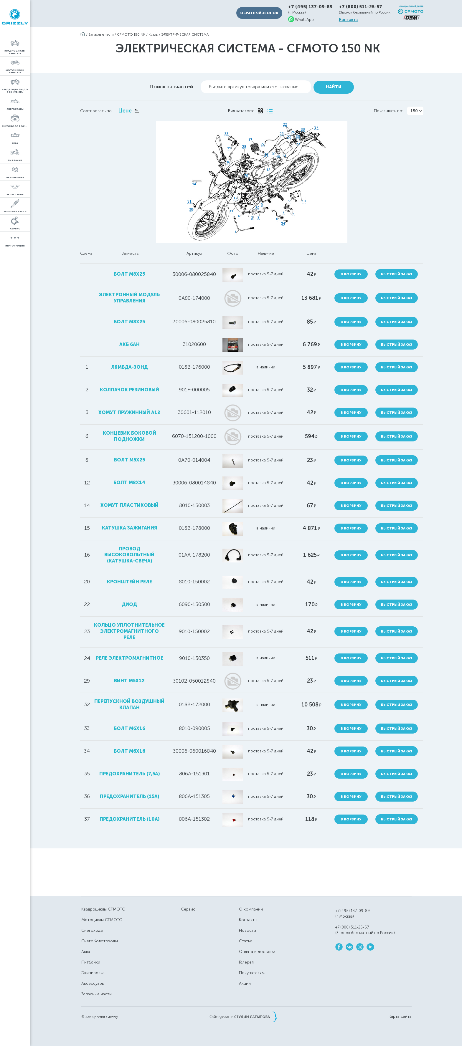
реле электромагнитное (129, 656)
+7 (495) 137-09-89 (310, 7)
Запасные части (101, 34)
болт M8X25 (129, 320)
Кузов (153, 34)
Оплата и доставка (257, 950)
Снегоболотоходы (99, 939)
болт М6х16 (129, 749)
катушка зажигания (129, 526)
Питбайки (90, 960)
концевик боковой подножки (129, 435)
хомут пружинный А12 (129, 411)
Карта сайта (400, 1015)
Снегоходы (92, 928)
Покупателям (252, 971)
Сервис (188, 907)
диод (129, 603)
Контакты (348, 20)
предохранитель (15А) (129, 795)
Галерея (246, 960)
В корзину (351, 273)
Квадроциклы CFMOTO (103, 907)
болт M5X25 (129, 458)
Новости (247, 928)
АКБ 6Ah (129, 343)
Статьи (245, 939)
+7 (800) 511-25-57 (360, 6)
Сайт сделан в (243, 1015)
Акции (245, 981)
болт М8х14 (129, 481)
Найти (333, 85)
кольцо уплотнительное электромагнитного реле (129, 630)
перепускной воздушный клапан (129, 703)
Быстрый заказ (397, 273)
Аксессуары (93, 981)
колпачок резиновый (129, 388)
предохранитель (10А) (129, 817)
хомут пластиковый (129, 504)
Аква (85, 950)
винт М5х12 (129, 679)
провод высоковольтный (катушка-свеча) (129, 553)
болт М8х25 (129, 272)
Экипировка (93, 971)
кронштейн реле (129, 580)
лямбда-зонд (129, 365)
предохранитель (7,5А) (129, 772)
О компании (251, 907)
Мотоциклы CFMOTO (102, 918)
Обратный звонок (259, 13)
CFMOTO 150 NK (131, 34)
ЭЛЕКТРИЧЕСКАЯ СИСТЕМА (185, 34)
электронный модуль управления (129, 296)
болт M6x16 (129, 727)
